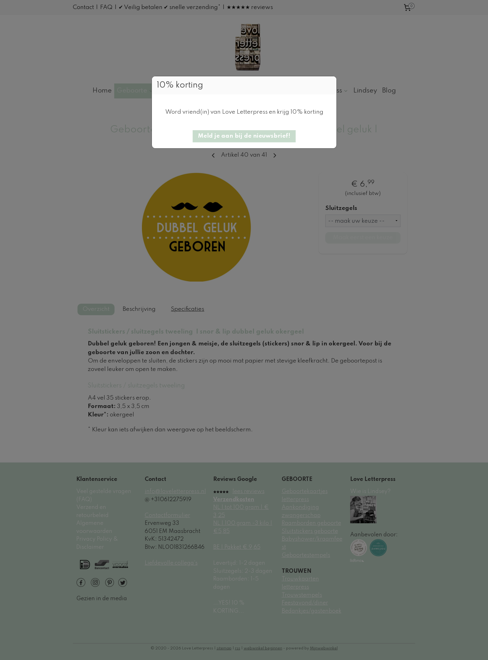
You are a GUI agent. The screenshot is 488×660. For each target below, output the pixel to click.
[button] (244, 136)
